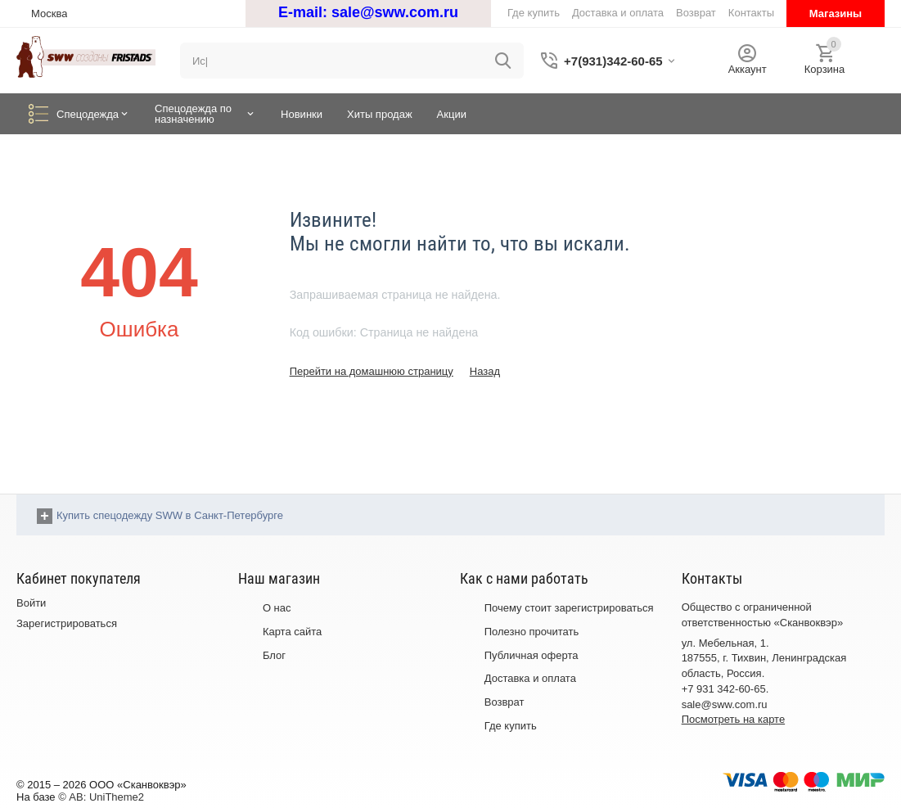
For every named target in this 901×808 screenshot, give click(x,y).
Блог (274, 655)
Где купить (510, 726)
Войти (31, 603)
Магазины (835, 13)
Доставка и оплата (530, 678)
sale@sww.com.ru (394, 12)
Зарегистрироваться (66, 623)
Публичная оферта (531, 655)
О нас (277, 608)
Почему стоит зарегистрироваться (569, 608)
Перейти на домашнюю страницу (371, 371)
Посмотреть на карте (733, 719)
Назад (485, 371)
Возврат (504, 702)
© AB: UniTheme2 (101, 797)
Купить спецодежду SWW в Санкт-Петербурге (169, 515)
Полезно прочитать (531, 631)
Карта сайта (292, 631)
